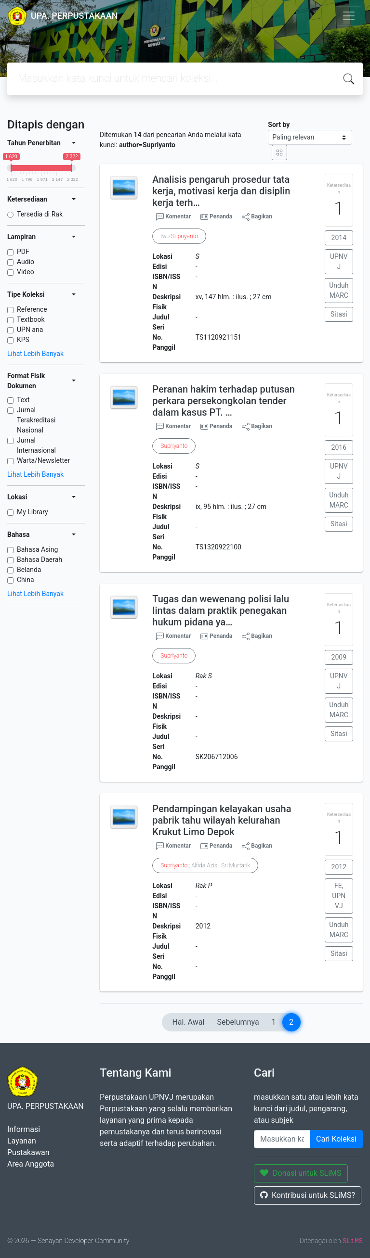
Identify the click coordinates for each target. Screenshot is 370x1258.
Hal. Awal (188, 1022)
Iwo (179, 236)
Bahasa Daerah (39, 559)
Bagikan (257, 217)
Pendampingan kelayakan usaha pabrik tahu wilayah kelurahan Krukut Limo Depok (221, 820)
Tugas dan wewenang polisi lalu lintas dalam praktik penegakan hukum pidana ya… (220, 610)
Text (23, 400)
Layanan (21, 1140)
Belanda (29, 569)
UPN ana (30, 329)
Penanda (221, 216)
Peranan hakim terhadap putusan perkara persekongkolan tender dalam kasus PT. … (223, 400)
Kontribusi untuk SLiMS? (307, 1195)
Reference (32, 309)
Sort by (279, 124)
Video (25, 272)
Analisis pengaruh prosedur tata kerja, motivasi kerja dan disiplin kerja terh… (221, 191)
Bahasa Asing (37, 549)
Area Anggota (30, 1164)
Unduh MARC (338, 290)
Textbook (31, 319)
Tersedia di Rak (40, 214)
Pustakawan (28, 1152)
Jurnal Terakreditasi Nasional (36, 420)
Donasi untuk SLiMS (301, 1173)
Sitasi (338, 314)
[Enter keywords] (282, 1139)
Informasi (23, 1129)
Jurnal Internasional (36, 445)
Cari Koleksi (336, 1139)
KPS (23, 339)
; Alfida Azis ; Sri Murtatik (205, 865)
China (25, 580)
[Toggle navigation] (348, 15)
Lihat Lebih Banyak (35, 353)
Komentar (173, 217)
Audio (25, 262)
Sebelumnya (238, 1022)
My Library (32, 512)
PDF (23, 251)
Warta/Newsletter (43, 460)
